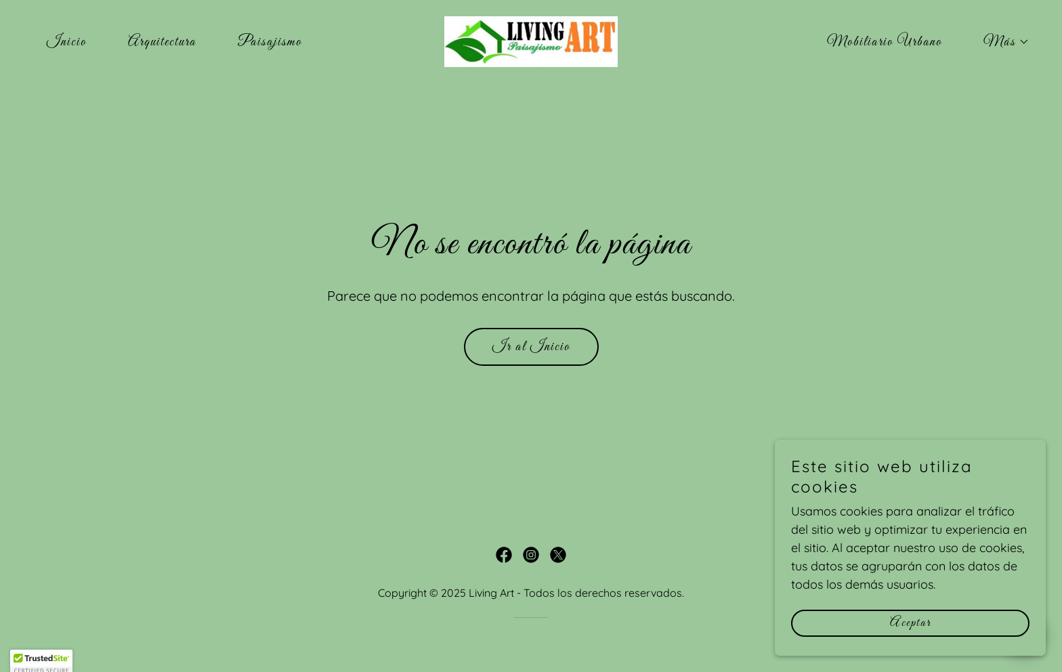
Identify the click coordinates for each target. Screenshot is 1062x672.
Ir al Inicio (531, 347)
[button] (999, 42)
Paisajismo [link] (270, 42)
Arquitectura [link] (162, 42)
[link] (531, 40)
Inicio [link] (67, 42)
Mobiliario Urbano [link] (884, 42)
